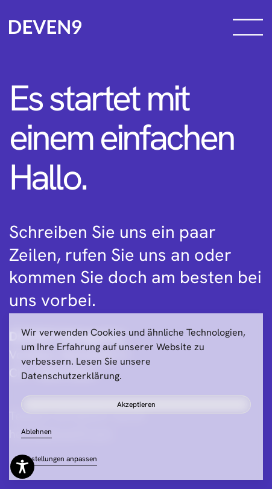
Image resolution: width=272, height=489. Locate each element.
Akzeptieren (136, 404)
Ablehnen (36, 431)
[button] (248, 27)
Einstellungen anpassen (59, 459)
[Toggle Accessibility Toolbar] (22, 466)
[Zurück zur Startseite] (45, 27)
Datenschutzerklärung (70, 375)
